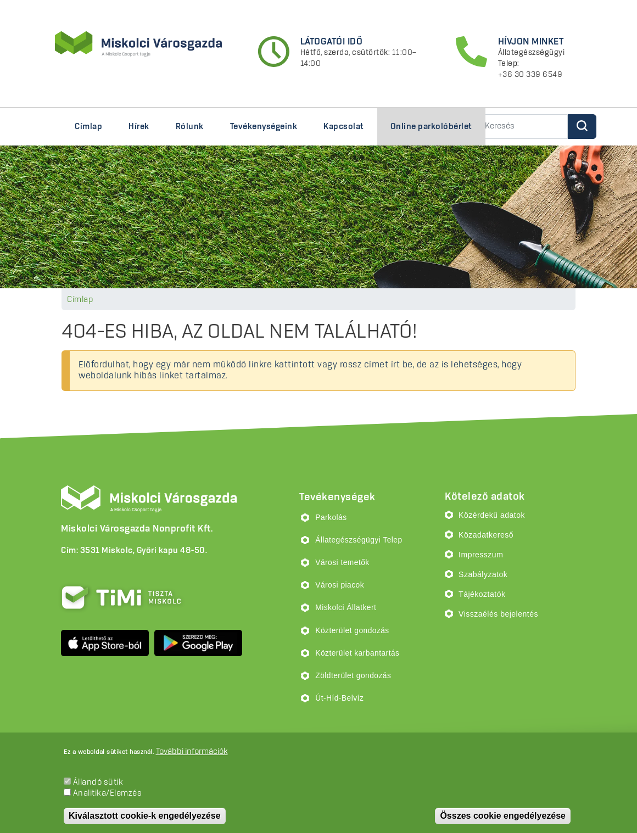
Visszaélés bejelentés (498, 614)
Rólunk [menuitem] (186, 131)
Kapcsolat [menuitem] (343, 126)
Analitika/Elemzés (107, 793)
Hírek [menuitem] (138, 126)
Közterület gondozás (352, 631)
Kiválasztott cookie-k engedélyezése (145, 815)
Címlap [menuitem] (88, 126)
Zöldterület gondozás (353, 676)
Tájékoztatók (482, 594)
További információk (192, 751)
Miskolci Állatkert (345, 607)
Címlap (80, 299)
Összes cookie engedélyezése (503, 815)
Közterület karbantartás (357, 653)
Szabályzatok (483, 574)
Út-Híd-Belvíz (339, 698)
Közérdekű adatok (492, 515)
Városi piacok (339, 585)
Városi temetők (342, 562)
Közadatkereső (486, 534)
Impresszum (481, 554)
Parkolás (331, 517)
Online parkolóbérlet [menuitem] (431, 126)
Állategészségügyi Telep (358, 540)
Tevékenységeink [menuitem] (260, 131)
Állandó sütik (98, 782)
